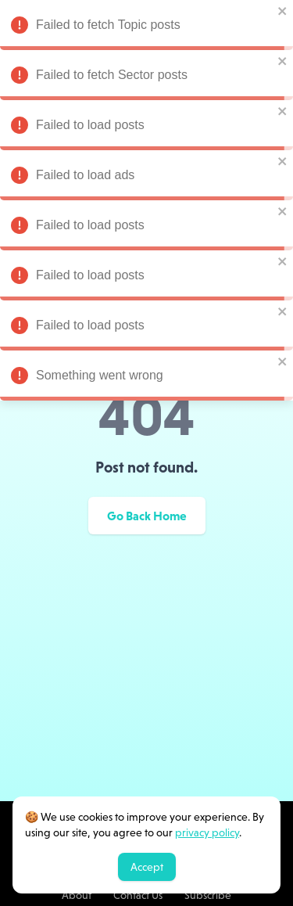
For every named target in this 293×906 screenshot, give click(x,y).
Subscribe (207, 895)
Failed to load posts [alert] (146, 127)
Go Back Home (147, 516)
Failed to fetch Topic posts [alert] (146, 27)
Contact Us (138, 895)
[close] (282, 11)
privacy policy (207, 832)
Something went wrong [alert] (146, 378)
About (76, 895)
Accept (146, 867)
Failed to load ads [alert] (146, 177)
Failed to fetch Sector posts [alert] (146, 77)
